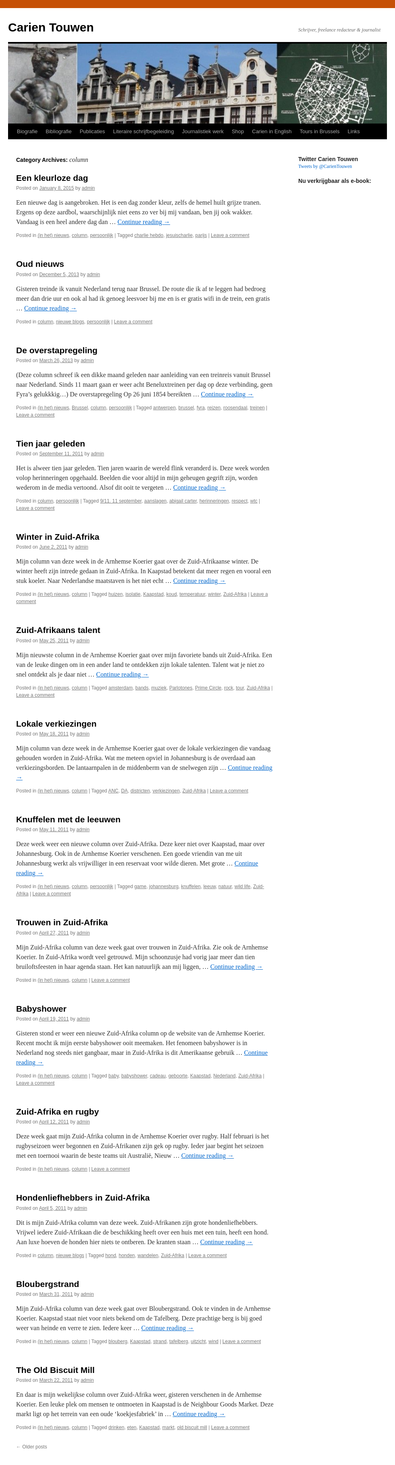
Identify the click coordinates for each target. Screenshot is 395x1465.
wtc (254, 501)
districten (140, 791)
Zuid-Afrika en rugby (57, 1111)
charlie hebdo (148, 235)
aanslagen (155, 501)
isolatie (132, 594)
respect (239, 501)
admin (88, 188)
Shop (238, 131)
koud (171, 594)
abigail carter (183, 501)
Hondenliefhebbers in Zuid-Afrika (83, 1197)
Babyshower (41, 1008)
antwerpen (164, 408)
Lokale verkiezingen (56, 723)
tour (240, 688)
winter (214, 594)
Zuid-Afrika (235, 594)
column (79, 235)
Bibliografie (58, 131)
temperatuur (192, 594)
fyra (201, 408)
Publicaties (92, 131)
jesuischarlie (179, 235)
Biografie (27, 131)
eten (131, 1427)
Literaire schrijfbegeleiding (143, 131)
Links (354, 131)
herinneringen (214, 501)
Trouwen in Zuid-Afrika (62, 922)
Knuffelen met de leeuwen (68, 819)
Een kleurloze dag (52, 177)
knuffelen (191, 886)
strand (159, 1341)
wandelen (147, 1255)
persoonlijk (101, 235)
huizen (115, 594)
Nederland (224, 1076)
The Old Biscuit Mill (55, 1370)
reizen (214, 408)
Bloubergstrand (47, 1284)
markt (168, 1427)
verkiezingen (166, 791)
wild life (242, 886)
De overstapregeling (57, 350)
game (140, 886)
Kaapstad (153, 594)
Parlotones (180, 688)
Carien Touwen (51, 27)
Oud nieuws (40, 263)
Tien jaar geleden (50, 443)
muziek (158, 688)
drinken (116, 1427)
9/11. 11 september (120, 501)
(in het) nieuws (53, 235)
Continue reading (143, 221)
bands (142, 688)
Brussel (80, 408)
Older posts (31, 1447)
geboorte (177, 1076)
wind (213, 1341)
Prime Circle (208, 688)
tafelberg (178, 1341)
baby (113, 1076)
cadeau (158, 1076)
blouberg (117, 1341)
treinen (257, 408)
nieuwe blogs (70, 322)
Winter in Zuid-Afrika (57, 536)
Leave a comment (230, 235)
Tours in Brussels (320, 131)
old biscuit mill (192, 1427)
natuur (225, 886)
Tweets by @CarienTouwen (325, 166)
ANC (113, 791)
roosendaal (235, 408)
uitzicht (198, 1341)
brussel (186, 408)
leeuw (209, 886)
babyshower (134, 1076)
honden (127, 1255)
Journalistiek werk (203, 131)
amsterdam (120, 688)
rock (228, 688)
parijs (201, 235)
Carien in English (271, 131)
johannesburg (164, 886)
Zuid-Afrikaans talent (58, 630)
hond (110, 1255)
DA (124, 791)
